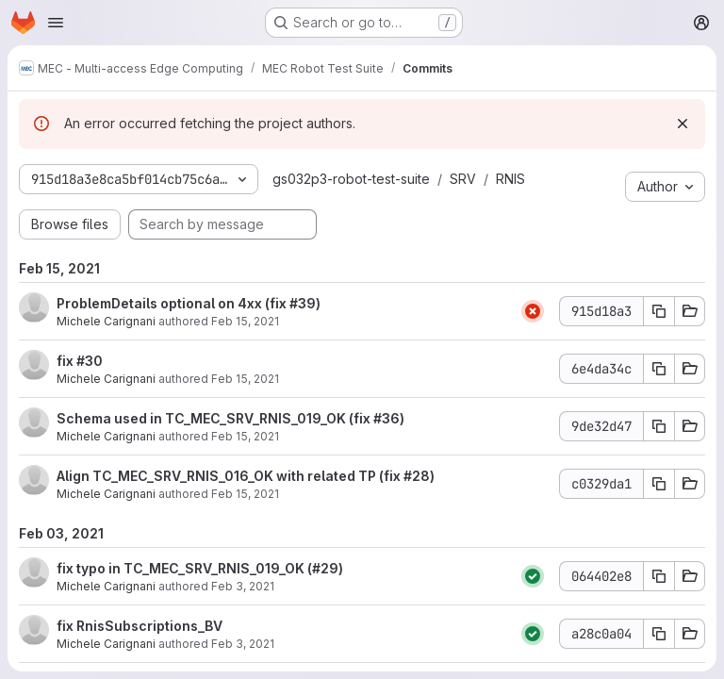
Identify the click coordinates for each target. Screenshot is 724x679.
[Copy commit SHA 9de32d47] (659, 426)
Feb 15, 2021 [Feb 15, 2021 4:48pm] (245, 321)
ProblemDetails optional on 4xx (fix (173, 303)
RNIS (510, 179)
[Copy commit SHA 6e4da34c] (659, 369)
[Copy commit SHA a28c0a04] (659, 634)
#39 (302, 303)
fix (66, 361)
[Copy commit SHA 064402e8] (659, 576)
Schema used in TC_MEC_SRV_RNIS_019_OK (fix (215, 418)
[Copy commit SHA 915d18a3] (659, 311)
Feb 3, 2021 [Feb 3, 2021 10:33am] (242, 586)
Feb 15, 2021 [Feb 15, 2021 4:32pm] (245, 379)
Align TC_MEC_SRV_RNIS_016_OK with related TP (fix (230, 476)
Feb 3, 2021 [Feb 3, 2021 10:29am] (242, 644)
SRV (463, 179)
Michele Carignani (106, 321)
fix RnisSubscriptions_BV (139, 626)
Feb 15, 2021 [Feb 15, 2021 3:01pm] (245, 494)
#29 (325, 568)
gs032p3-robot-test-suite (351, 179)
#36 (386, 418)
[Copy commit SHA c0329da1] (659, 484)
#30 (89, 361)
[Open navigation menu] (56, 23)
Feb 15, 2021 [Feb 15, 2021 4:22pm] (245, 436)
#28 (416, 476)
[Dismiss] (682, 123)
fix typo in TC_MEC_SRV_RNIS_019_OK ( (184, 568)
